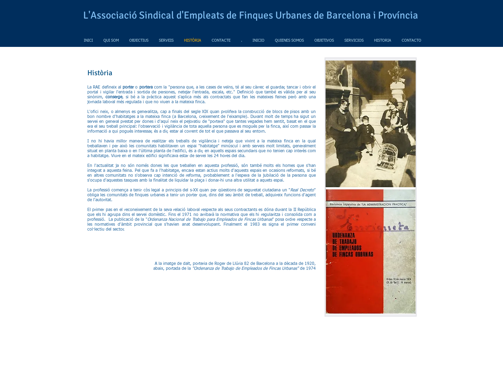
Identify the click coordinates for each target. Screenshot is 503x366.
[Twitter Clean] (406, 323)
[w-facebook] (396, 323)
